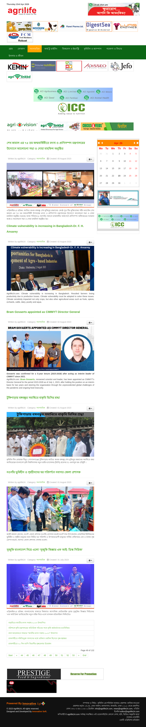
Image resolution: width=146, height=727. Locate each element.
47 (39, 655)
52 (68, 655)
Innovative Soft (39, 711)
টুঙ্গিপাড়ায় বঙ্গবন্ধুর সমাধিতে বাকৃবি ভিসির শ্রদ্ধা (33, 397)
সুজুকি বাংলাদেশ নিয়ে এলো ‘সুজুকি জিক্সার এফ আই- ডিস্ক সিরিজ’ (45, 549)
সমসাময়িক (40, 159)
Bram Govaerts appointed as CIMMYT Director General (43, 311)
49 (50, 655)
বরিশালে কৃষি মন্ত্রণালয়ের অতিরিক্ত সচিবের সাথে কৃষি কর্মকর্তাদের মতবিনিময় (39, 628)
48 (45, 655)
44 (22, 655)
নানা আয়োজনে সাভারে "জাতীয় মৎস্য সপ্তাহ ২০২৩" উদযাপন (33, 633)
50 (56, 655)
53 (73, 655)
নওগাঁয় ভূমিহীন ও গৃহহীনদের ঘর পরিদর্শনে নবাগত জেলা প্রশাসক (43, 472)
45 (27, 655)
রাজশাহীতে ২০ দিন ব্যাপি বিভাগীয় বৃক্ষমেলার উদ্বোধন (29, 643)
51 (62, 655)
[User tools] (90, 159)
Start (10, 655)
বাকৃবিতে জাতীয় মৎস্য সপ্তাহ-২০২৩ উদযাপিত (27, 623)
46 (33, 655)
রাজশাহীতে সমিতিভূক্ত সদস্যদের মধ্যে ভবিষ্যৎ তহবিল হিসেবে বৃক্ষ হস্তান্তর (37, 638)
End (84, 655)
